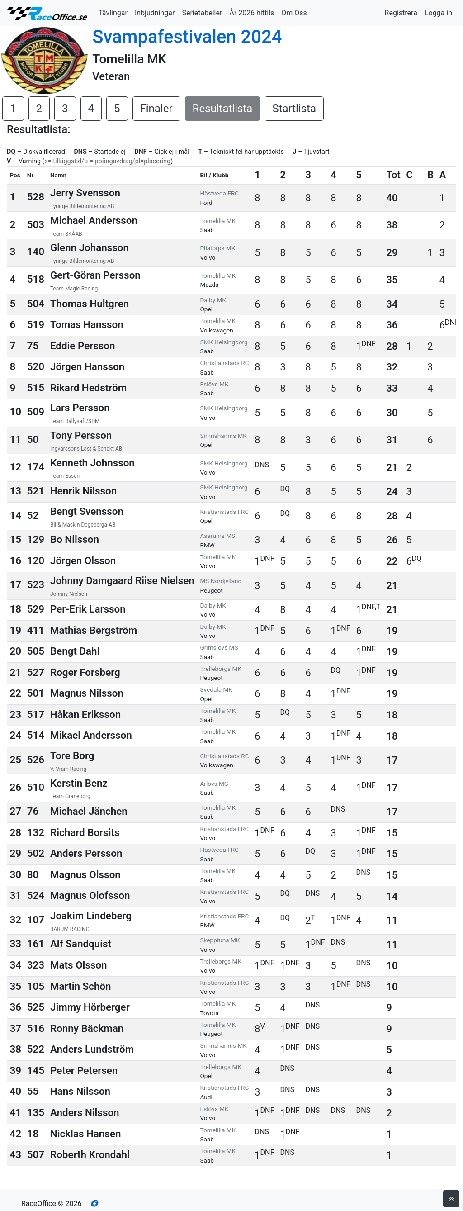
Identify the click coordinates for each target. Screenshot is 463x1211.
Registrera (401, 13)
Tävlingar (113, 13)
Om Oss (294, 13)
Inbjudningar (155, 13)
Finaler (156, 108)
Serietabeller (202, 13)
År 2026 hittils (251, 13)
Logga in (438, 13)
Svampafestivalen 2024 (187, 36)
